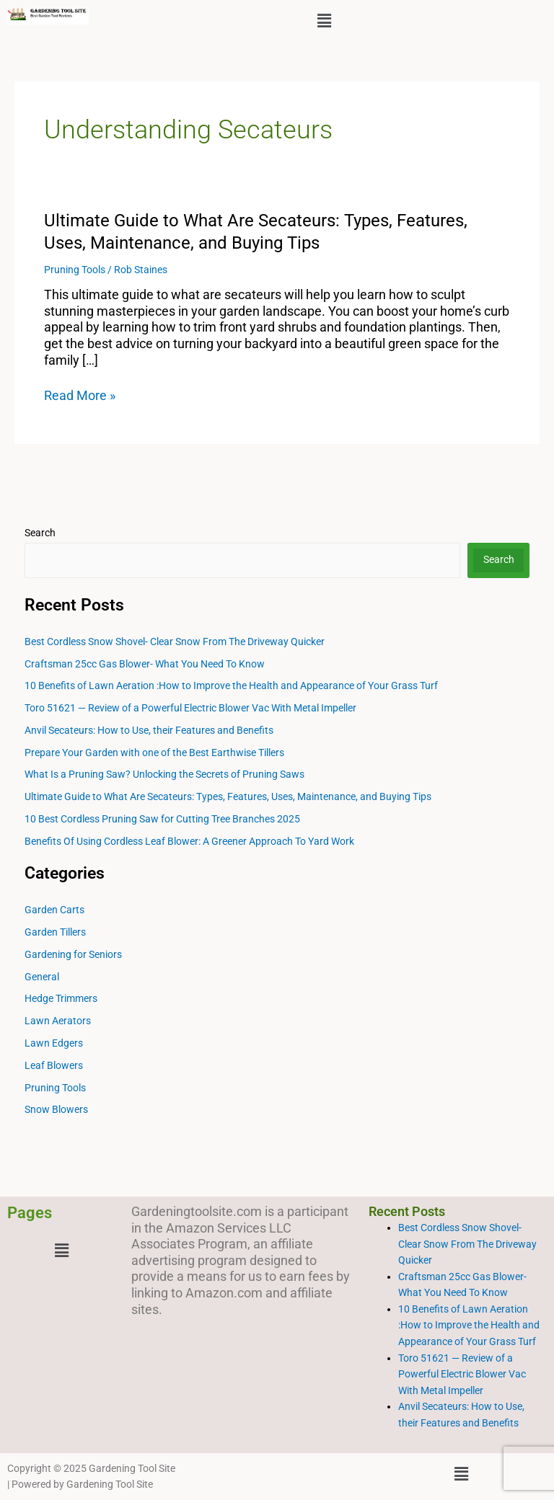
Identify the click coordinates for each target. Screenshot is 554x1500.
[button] (324, 21)
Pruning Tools (74, 269)
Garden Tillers (55, 932)
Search (40, 532)
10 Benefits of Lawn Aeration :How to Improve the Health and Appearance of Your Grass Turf (231, 685)
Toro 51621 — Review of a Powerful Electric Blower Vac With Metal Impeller (190, 708)
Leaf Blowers (54, 1065)
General (42, 976)
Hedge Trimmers (61, 998)
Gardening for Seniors (73, 954)
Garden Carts (54, 909)
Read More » (79, 396)
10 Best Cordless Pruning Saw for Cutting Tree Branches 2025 (162, 819)
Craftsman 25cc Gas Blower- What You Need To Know (145, 664)
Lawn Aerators (58, 1020)
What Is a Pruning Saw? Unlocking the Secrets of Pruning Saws (164, 774)
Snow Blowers (56, 1109)
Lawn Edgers (54, 1043)
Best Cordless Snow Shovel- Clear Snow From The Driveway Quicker (175, 641)
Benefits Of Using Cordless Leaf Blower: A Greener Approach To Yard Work (189, 841)
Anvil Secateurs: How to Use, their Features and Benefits (149, 730)
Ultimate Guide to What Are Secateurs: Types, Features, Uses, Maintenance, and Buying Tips (228, 796)
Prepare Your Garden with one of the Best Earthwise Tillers (154, 752)
